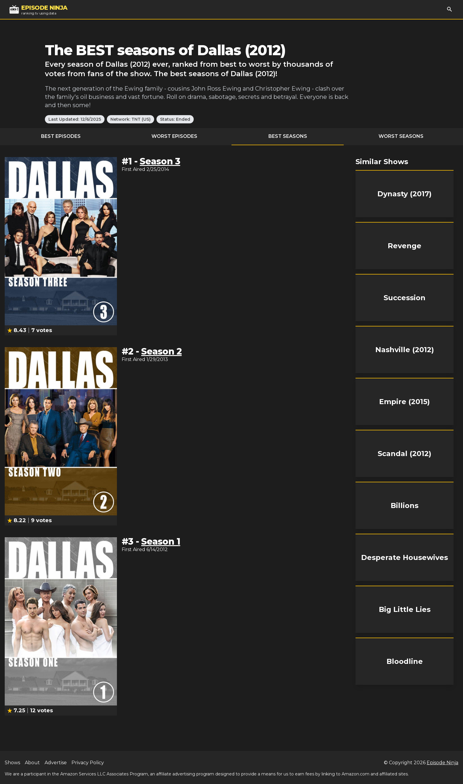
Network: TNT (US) (130, 119)
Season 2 (161, 351)
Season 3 (160, 161)
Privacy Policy (87, 762)
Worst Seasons (401, 136)
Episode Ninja (442, 762)
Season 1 (160, 541)
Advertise (56, 762)
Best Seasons (287, 136)
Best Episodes (61, 136)
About (32, 762)
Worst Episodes (174, 136)
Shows (12, 762)
